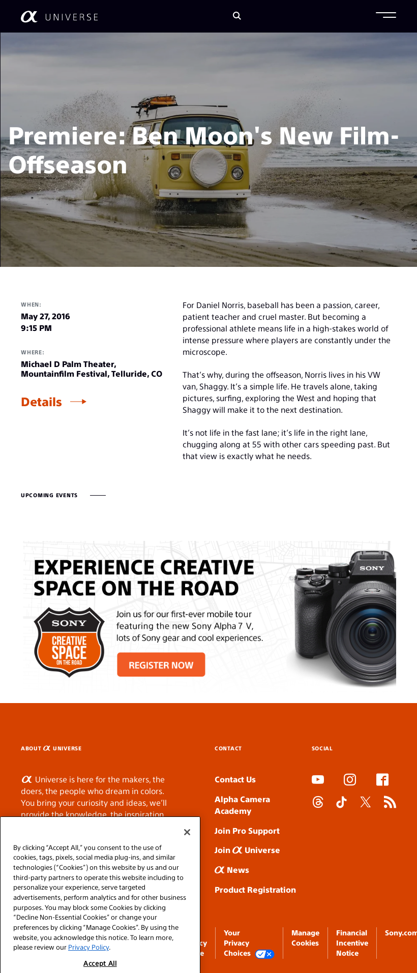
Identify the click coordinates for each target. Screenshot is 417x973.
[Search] (237, 16)
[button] (386, 16)
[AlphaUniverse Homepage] (59, 16)
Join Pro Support (247, 830)
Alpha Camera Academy (242, 805)
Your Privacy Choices (249, 943)
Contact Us (235, 779)
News (232, 869)
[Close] (187, 844)
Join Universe (247, 849)
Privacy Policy (88, 959)
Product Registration (255, 889)
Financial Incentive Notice (352, 943)
